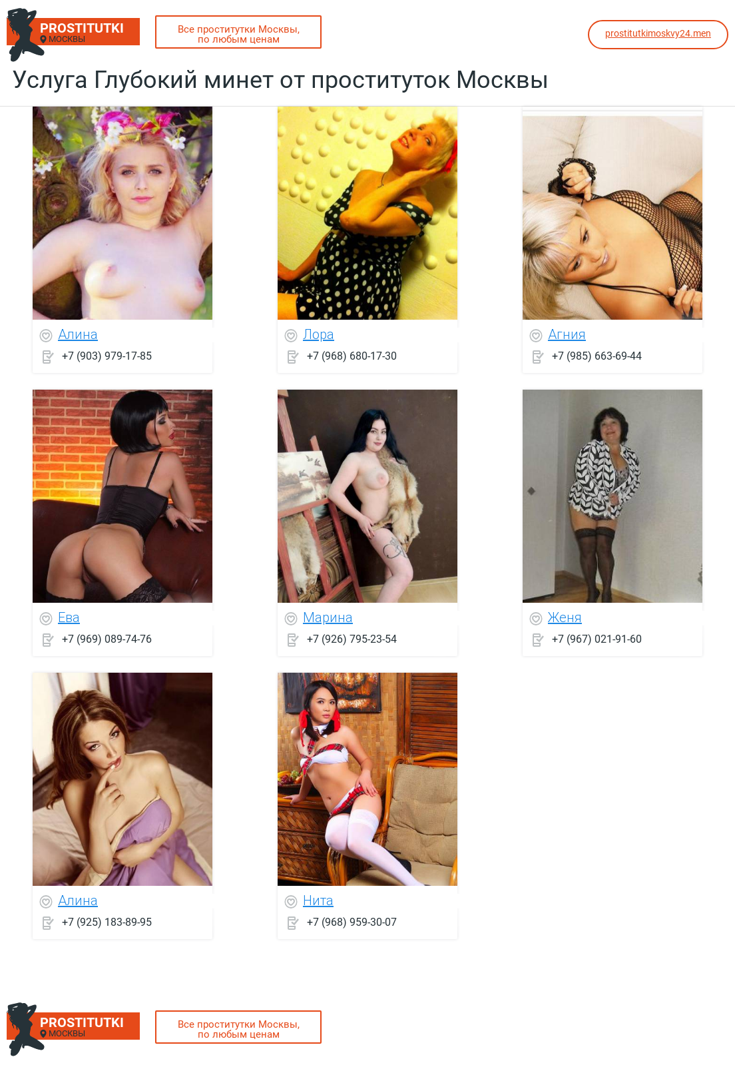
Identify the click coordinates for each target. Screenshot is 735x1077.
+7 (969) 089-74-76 (107, 639)
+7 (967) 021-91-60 (597, 639)
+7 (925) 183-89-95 (107, 922)
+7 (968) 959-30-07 (352, 922)
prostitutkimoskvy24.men (658, 33)
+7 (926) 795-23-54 (352, 639)
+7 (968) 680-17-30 (352, 356)
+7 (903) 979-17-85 (107, 356)
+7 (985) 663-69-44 (597, 356)
